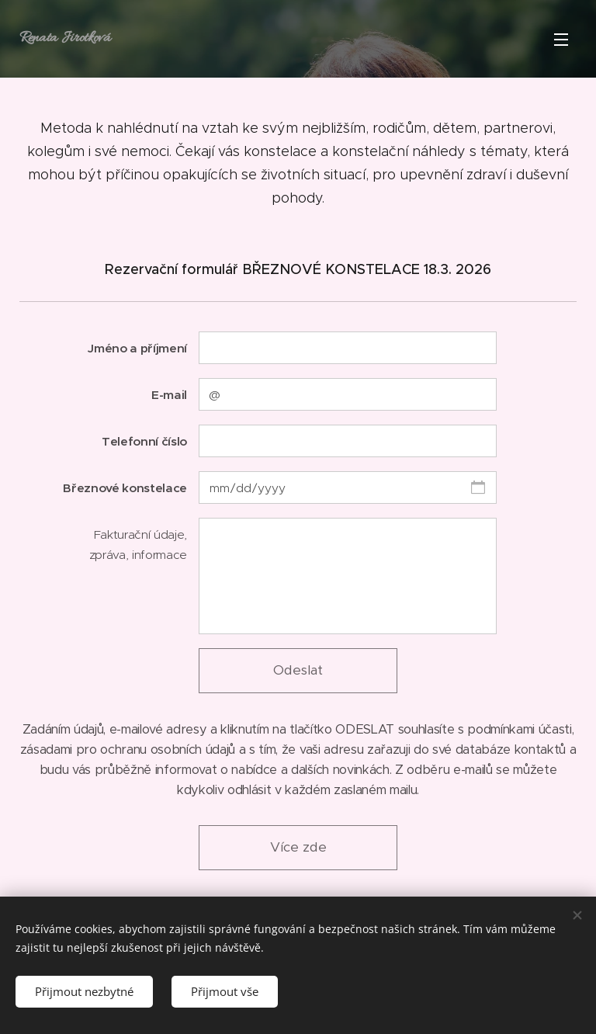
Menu (561, 39)
